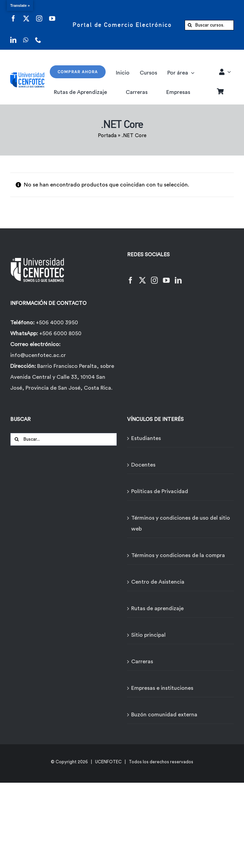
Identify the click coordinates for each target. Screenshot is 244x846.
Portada (107, 135)
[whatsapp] (25, 35)
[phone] (38, 35)
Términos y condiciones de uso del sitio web (180, 523)
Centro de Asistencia (157, 582)
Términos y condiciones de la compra (178, 555)
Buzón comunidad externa (164, 714)
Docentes (143, 465)
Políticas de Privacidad (159, 491)
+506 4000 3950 (57, 322)
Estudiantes (146, 438)
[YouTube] (166, 276)
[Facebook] (130, 276)
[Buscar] (190, 25)
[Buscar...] (63, 439)
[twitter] (26, 14)
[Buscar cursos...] (209, 25)
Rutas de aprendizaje (157, 608)
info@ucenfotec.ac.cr (38, 355)
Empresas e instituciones (162, 688)
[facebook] (13, 14)
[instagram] (39, 14)
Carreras (142, 661)
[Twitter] (142, 276)
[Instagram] (154, 276)
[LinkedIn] (178, 276)
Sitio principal (148, 635)
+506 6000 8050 (59, 333)
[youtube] (52, 14)
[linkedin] (13, 35)
